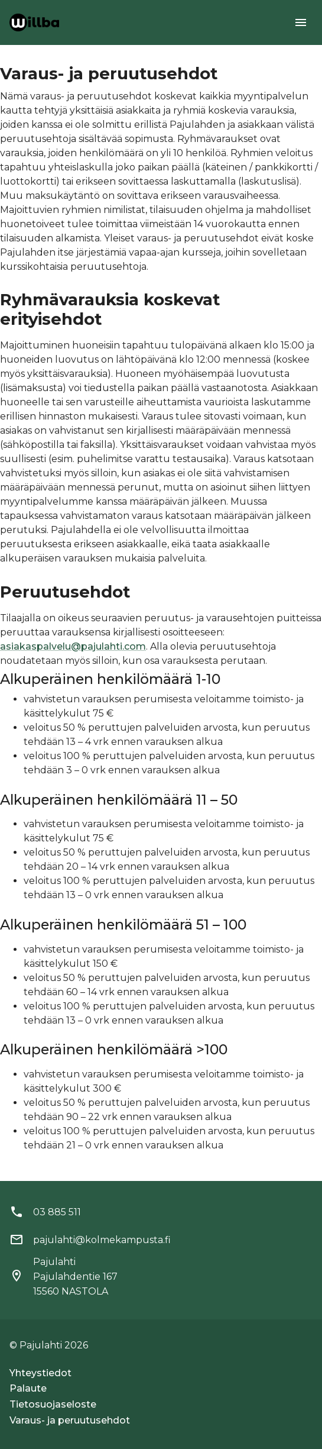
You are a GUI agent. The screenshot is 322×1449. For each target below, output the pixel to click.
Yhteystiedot (40, 1373)
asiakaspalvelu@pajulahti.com (73, 646)
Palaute (28, 1388)
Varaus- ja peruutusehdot (69, 1420)
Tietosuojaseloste (52, 1404)
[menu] (301, 22)
